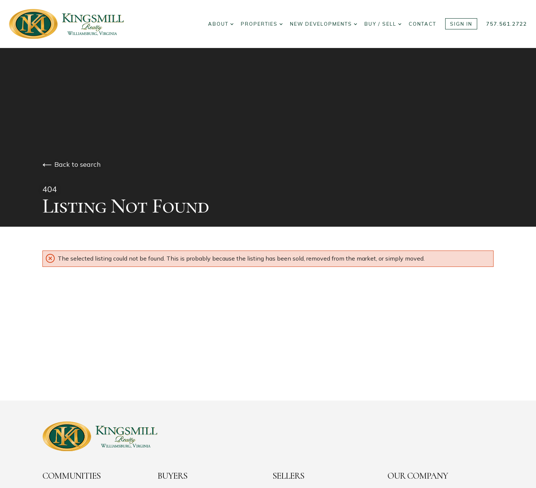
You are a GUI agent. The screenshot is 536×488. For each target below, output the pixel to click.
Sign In (461, 24)
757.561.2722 (506, 23)
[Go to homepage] (74, 24)
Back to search (71, 164)
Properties (262, 24)
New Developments (323, 24)
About (220, 24)
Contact (422, 24)
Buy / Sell (382, 24)
